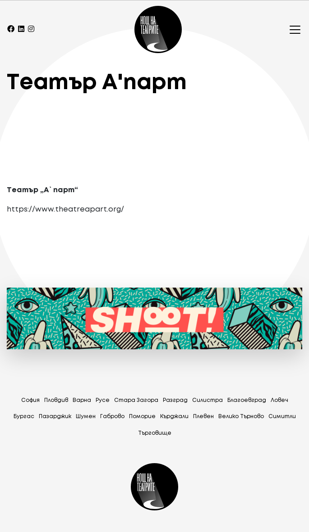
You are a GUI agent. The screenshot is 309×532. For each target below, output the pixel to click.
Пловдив (56, 400)
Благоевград (246, 400)
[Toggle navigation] (292, 29)
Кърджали (174, 416)
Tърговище (154, 433)
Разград (175, 400)
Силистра (207, 400)
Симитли (282, 416)
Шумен (86, 416)
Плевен (203, 416)
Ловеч (279, 400)
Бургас (24, 416)
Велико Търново (241, 416)
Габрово (112, 416)
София (30, 400)
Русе (103, 400)
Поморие (142, 416)
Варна (82, 400)
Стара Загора (136, 400)
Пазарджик (55, 416)
